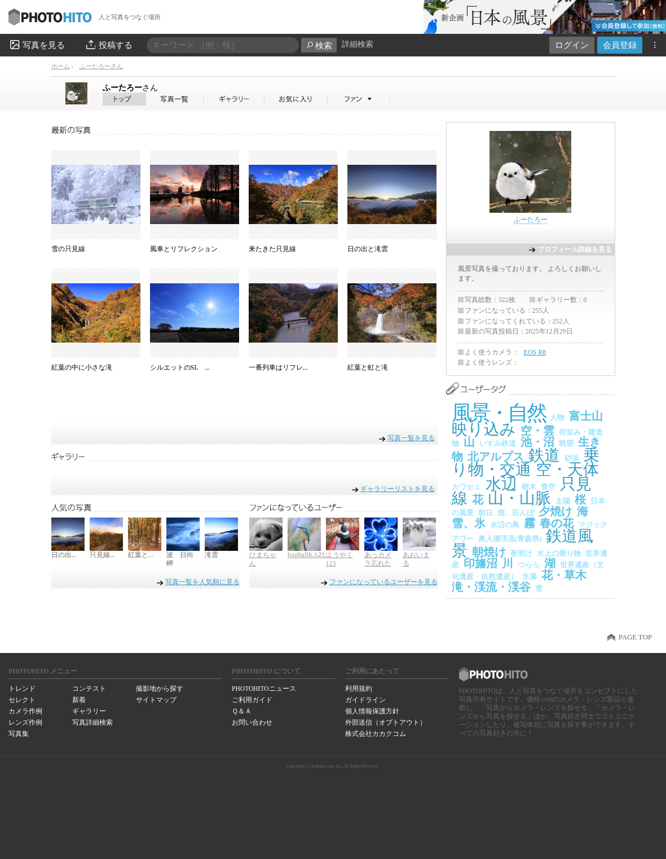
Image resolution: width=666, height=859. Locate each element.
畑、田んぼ (515, 513)
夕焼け (555, 511)
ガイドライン (365, 699)
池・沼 (537, 442)
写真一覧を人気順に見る (202, 581)
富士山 (586, 416)
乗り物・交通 (525, 462)
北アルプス (495, 456)
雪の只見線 (68, 249)
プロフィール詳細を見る (574, 249)
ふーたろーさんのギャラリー (235, 99)
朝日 (485, 513)
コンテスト (89, 688)
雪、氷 (469, 523)
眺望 (566, 443)
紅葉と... (140, 555)
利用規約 (358, 688)
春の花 (557, 523)
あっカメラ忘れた (377, 559)
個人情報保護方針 (372, 711)
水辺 (501, 484)
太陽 (562, 501)
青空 (548, 487)
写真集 (18, 733)
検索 (319, 45)
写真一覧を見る (411, 437)
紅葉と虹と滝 (367, 367)
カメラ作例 (25, 711)
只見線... (102, 555)
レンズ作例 (25, 722)
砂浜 (571, 458)
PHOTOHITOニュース (263, 688)
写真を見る (36, 44)
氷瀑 (529, 576)
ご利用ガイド (252, 699)
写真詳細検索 (92, 722)
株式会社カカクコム (375, 733)
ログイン (572, 45)
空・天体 (567, 469)
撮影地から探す (159, 688)
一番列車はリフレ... (278, 367)
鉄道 (544, 455)
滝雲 (211, 555)
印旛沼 (480, 563)
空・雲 (537, 430)
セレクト (22, 699)
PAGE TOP (635, 637)
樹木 (529, 487)
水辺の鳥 (504, 524)
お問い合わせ (252, 722)
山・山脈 (519, 498)
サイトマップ (156, 699)
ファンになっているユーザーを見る (383, 581)
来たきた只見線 (272, 249)
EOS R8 (535, 352)
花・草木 (563, 575)
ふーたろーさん (101, 66)
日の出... (64, 555)
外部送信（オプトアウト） (385, 722)
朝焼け (489, 552)
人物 (557, 417)
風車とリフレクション (184, 249)
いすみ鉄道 (497, 443)
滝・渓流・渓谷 (491, 587)
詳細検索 (357, 44)
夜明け (521, 553)
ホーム (60, 66)
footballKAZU (308, 555)
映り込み (484, 429)
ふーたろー (130, 87)
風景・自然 (498, 412)
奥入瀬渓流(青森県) (510, 538)
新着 (79, 699)
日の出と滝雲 (367, 249)
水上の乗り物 (559, 553)
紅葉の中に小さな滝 (81, 367)
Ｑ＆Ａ (242, 711)
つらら (529, 564)
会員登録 (620, 45)
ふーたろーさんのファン (357, 99)
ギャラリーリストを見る (397, 488)
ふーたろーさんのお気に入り (296, 99)
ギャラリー (89, 711)
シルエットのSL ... (180, 367)
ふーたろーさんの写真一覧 (175, 99)
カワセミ (466, 487)
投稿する (109, 44)
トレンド (22, 688)
